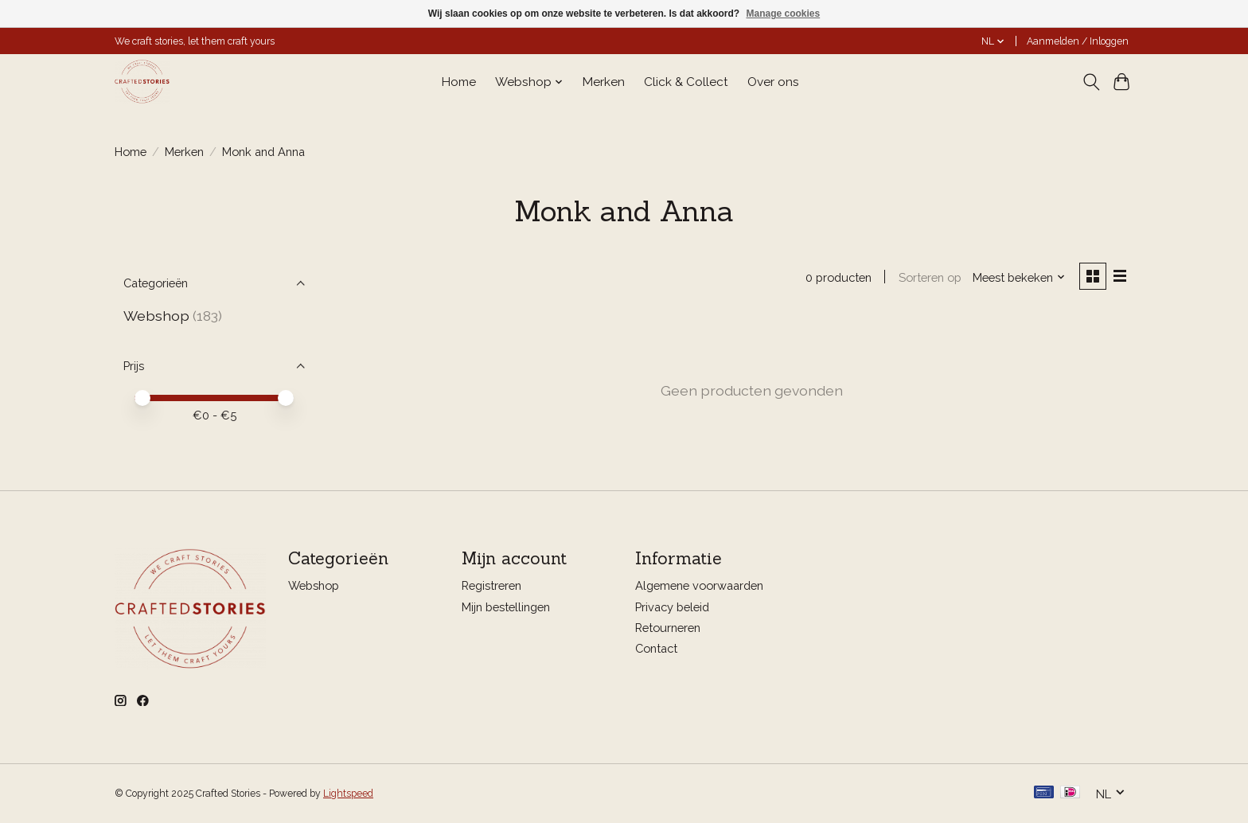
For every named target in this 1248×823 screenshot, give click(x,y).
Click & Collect (686, 82)
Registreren (491, 586)
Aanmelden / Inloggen (1078, 41)
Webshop (156, 315)
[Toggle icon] (1090, 82)
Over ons (773, 82)
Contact (656, 648)
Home (459, 82)
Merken (604, 82)
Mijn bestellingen (506, 607)
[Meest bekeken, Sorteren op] (1019, 277)
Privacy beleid (672, 607)
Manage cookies (783, 13)
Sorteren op (929, 277)
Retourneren (667, 627)
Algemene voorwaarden (699, 586)
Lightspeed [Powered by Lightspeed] (348, 793)
